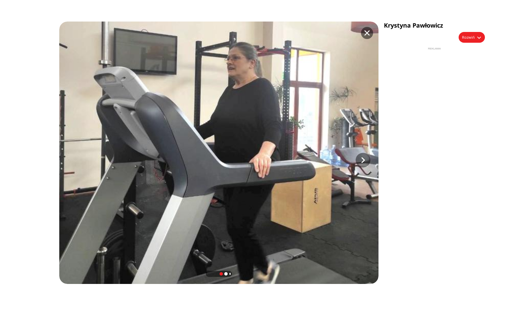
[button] (363, 160)
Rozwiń (468, 37)
